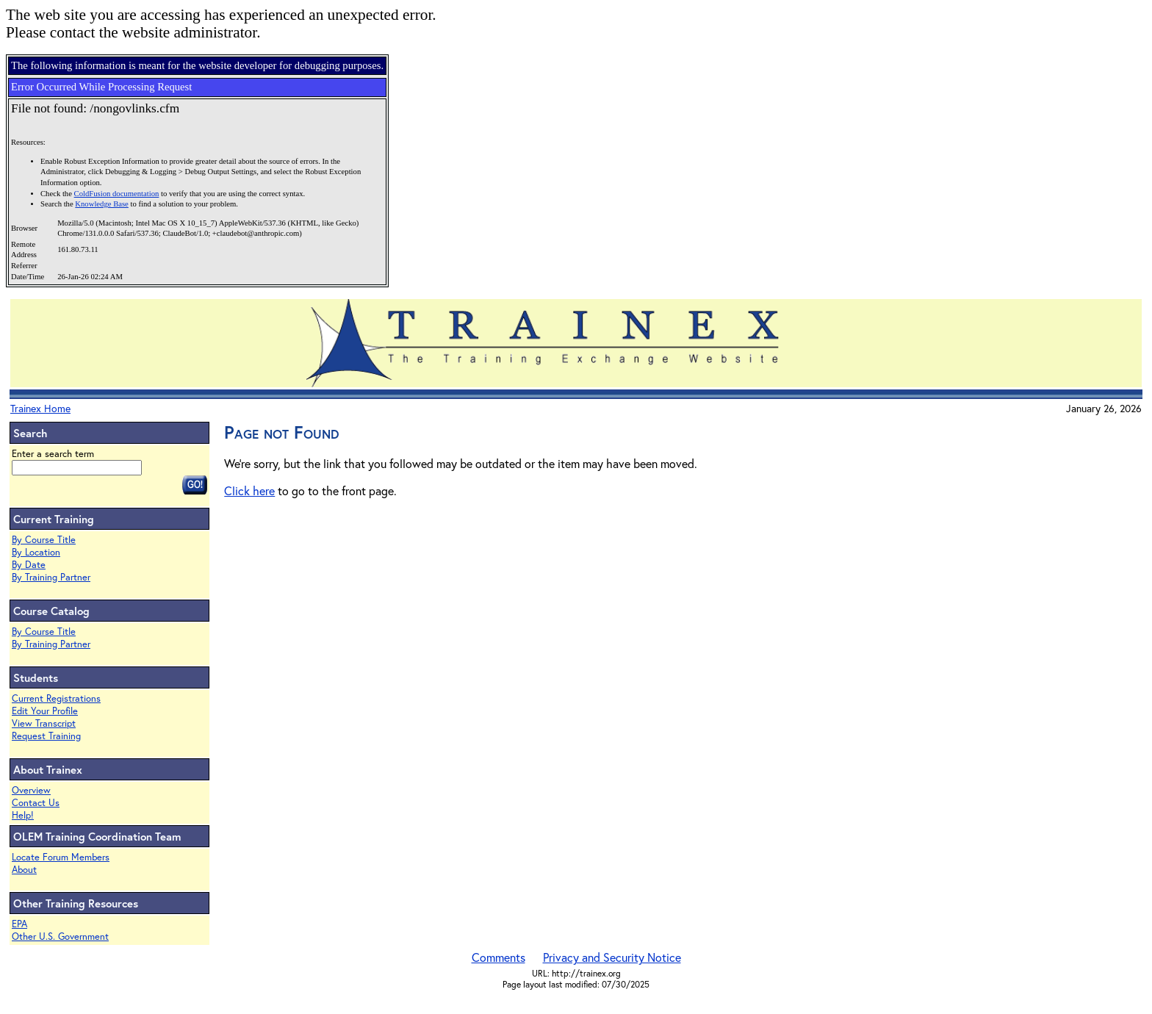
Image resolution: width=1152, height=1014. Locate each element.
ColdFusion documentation (116, 194)
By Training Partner (51, 577)
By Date (29, 564)
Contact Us (36, 803)
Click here (249, 490)
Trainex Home (40, 408)
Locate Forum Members (60, 857)
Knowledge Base (102, 204)
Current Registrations (56, 698)
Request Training (46, 736)
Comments (498, 957)
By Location (36, 552)
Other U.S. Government (60, 936)
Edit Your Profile (45, 711)
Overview (31, 790)
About (24, 869)
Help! (23, 815)
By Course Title (44, 539)
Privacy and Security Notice (612, 957)
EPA (19, 924)
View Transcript (44, 723)
